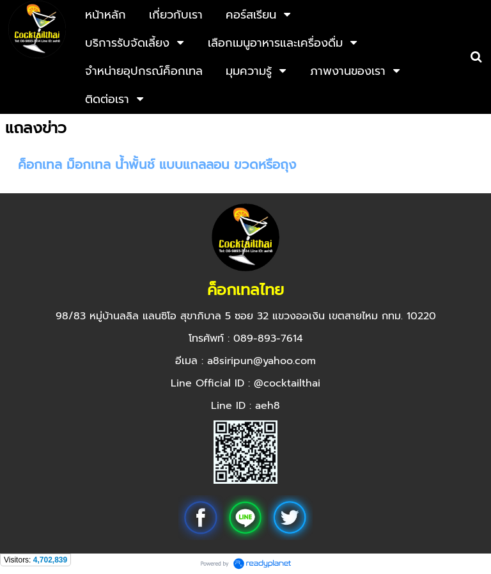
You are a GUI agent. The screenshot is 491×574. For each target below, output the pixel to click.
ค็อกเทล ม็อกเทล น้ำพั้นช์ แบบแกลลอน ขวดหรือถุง (157, 164)
